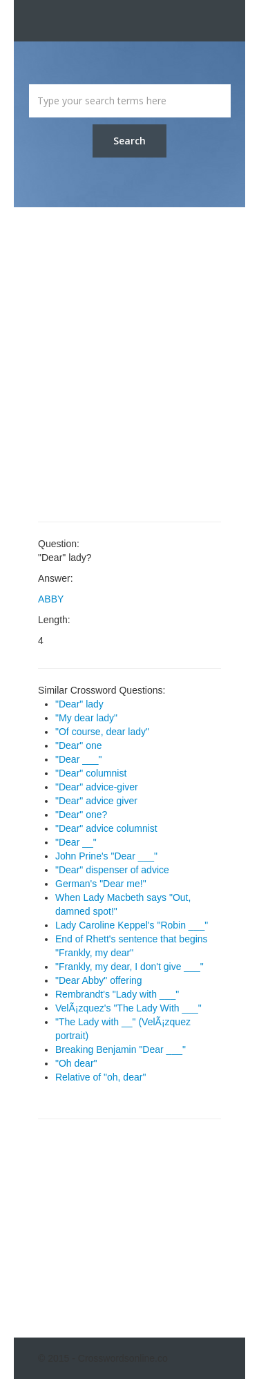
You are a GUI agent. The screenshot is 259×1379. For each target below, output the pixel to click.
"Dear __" (76, 842)
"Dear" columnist (90, 773)
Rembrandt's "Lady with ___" (117, 994)
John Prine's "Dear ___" (106, 856)
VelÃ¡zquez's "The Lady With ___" (128, 1008)
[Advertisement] (129, 364)
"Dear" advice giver (96, 800)
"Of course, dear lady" (102, 731)
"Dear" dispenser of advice (112, 869)
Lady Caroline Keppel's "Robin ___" (131, 925)
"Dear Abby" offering (98, 980)
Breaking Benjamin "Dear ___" (120, 1049)
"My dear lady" (86, 717)
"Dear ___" (78, 759)
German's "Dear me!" (100, 883)
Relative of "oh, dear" (100, 1077)
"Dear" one (78, 745)
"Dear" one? (81, 814)
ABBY (51, 599)
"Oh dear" (76, 1063)
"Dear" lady (79, 704)
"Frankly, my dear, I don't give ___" (129, 966)
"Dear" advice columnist (106, 828)
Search (129, 140)
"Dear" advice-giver (96, 786)
